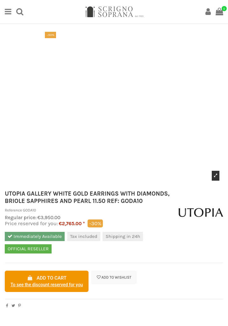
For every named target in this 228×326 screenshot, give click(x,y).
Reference (13, 210)
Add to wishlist (114, 277)
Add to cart (47, 281)
